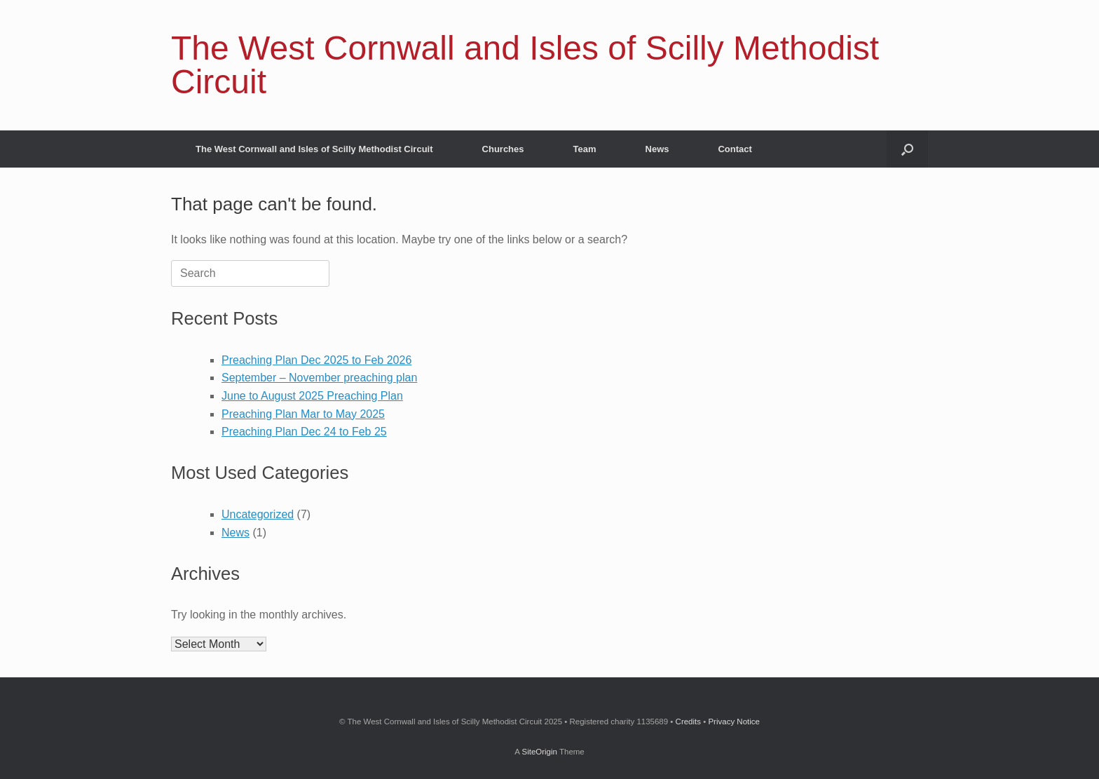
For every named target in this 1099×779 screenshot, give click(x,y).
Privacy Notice (734, 721)
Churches (503, 149)
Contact (734, 149)
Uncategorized (257, 514)
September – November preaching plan (319, 378)
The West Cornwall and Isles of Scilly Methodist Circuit (314, 149)
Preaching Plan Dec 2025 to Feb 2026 (316, 360)
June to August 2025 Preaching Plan (312, 396)
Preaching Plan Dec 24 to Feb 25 (304, 432)
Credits (688, 721)
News (657, 149)
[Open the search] (907, 149)
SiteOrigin (539, 751)
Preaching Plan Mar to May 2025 (303, 414)
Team (584, 149)
